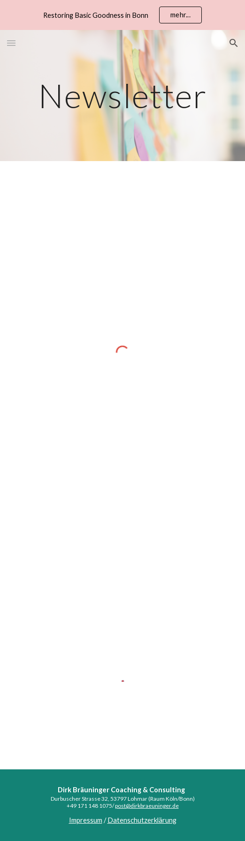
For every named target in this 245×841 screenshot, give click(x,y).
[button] (11, 43)
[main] (122, 95)
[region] (122, 15)
